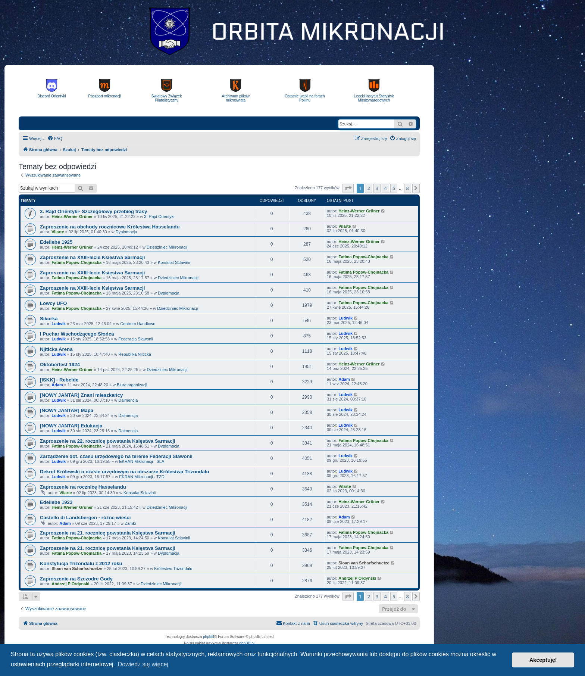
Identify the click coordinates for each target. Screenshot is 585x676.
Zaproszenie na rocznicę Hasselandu (83, 487)
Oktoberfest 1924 (60, 364)
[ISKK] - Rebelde (59, 380)
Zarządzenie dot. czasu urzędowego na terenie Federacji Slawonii (116, 456)
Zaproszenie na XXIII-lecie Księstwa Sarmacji (92, 257)
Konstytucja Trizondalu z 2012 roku (81, 563)
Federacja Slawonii (135, 339)
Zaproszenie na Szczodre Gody (76, 579)
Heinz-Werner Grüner (72, 216)
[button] (348, 188)
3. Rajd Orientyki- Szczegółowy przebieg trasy (93, 211)
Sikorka (49, 318)
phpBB (208, 637)
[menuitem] (54, 138)
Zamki (130, 523)
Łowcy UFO (53, 303)
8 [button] (407, 188)
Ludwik (58, 323)
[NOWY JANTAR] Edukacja (71, 426)
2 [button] (368, 188)
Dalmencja (128, 400)
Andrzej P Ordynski (70, 584)
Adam (57, 385)
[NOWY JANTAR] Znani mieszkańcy (81, 395)
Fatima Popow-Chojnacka (76, 262)
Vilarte (57, 232)
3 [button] (377, 188)
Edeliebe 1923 (56, 502)
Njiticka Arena (56, 349)
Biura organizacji (132, 385)
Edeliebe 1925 (56, 242)
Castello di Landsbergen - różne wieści (85, 517)
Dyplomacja (126, 232)
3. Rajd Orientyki (159, 216)
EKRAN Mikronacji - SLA (141, 461)
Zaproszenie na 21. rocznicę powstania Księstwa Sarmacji (107, 533)
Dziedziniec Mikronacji (167, 247)
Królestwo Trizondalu (173, 568)
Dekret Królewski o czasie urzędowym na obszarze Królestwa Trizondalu (124, 471)
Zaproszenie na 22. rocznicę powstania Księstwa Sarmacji (107, 441)
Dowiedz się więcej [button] (143, 664)
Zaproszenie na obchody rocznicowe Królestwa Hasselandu (109, 227)
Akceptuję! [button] (543, 660)
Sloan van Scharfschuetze (76, 568)
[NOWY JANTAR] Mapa (66, 410)
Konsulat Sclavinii (174, 262)
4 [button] (385, 188)
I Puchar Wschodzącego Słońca (77, 334)
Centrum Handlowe (137, 323)
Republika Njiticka (134, 354)
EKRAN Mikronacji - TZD (141, 476)
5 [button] (393, 188)
